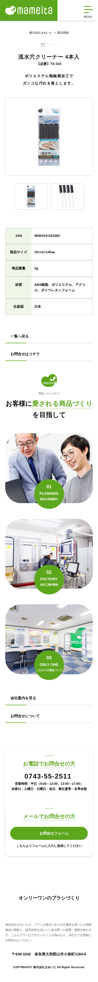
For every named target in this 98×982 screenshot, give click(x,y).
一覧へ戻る (19, 336)
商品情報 (60, 32)
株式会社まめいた (40, 32)
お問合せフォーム (54, 833)
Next (89, 196)
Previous (9, 196)
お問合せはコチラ (25, 354)
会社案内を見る (23, 698)
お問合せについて (25, 716)
